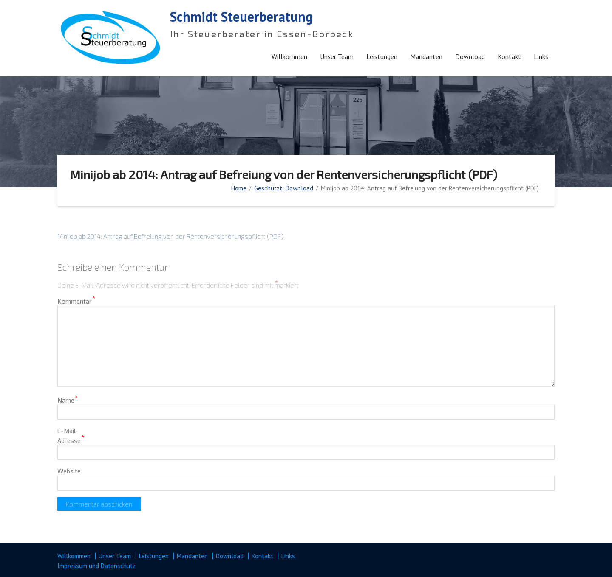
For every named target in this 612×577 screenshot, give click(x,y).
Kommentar (76, 301)
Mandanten (426, 56)
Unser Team (337, 56)
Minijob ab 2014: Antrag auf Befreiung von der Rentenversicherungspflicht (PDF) (170, 236)
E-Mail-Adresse (71, 435)
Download (470, 56)
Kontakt (509, 56)
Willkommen (289, 56)
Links (541, 56)
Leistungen (381, 56)
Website (69, 471)
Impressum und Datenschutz (96, 566)
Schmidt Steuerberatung (241, 16)
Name (67, 399)
